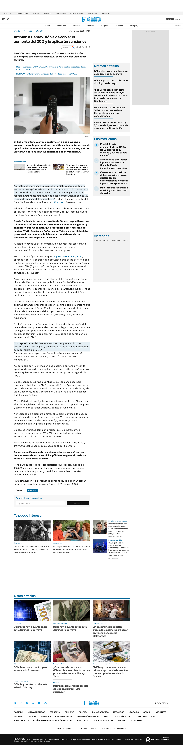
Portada (18, 712)
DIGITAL (66, 728)
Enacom (58, 202)
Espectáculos (122, 716)
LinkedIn (33, 703)
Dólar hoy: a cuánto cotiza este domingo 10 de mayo (111, 82)
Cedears (125, 240)
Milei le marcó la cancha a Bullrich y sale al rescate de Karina (114, 190)
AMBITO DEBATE (114, 728)
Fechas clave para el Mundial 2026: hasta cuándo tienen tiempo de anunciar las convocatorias (109, 111)
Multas (121, 720)
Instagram (27, 703)
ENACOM (40, 31)
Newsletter (178, 25)
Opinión (119, 25)
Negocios (105, 25)
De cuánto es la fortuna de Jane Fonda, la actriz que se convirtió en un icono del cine (31, 549)
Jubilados (36, 13)
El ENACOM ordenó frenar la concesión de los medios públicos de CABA (46, 74)
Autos (107, 716)
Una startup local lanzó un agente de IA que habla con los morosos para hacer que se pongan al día (118, 529)
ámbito (17, 31)
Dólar (47, 25)
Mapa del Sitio (21, 720)
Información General (87, 716)
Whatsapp (45, 703)
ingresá (177, 19)
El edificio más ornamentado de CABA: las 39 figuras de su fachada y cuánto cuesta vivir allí (113, 150)
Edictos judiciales (103, 720)
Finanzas (76, 25)
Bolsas (105, 240)
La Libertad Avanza (77, 13)
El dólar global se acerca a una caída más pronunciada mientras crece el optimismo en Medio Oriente (110, 672)
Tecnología (140, 716)
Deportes (45, 716)
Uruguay (134, 25)
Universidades (61, 13)
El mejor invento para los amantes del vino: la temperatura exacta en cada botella (71, 549)
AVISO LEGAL (83, 720)
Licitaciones (136, 720)
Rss (153, 716)
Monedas (97, 240)
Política (90, 25)
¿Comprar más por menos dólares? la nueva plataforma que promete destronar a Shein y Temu (71, 672)
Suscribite (78, 503)
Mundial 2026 (92, 13)
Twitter (15, 703)
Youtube (39, 703)
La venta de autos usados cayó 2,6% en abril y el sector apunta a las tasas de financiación (111, 125)
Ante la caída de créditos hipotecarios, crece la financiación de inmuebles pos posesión (113, 164)
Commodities (115, 240)
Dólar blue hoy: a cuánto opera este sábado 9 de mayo (30, 669)
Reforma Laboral (22, 13)
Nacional (19, 716)
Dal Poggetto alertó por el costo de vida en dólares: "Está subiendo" (70, 688)
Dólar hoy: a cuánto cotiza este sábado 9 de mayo (31, 686)
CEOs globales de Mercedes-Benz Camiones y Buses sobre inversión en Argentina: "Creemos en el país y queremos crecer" (119, 549)
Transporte (47, 13)
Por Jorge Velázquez (114, 537)
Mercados (118, 712)
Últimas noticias (36, 712)
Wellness (161, 712)
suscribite (169, 19)
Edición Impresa (63, 716)
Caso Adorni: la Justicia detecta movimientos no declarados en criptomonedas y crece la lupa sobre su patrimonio (114, 178)
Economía (61, 25)
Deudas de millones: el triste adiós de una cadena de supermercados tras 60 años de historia (38, 168)
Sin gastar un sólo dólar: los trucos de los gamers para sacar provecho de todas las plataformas (110, 631)
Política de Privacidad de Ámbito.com (52, 720)
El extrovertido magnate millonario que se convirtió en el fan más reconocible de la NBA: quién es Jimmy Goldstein (77, 169)
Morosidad (105, 13)
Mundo (32, 716)
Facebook (20, 703)
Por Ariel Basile (113, 558)
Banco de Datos (100, 712)
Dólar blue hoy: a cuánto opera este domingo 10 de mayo (111, 72)
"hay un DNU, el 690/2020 (67, 256)
